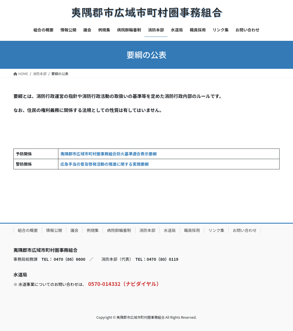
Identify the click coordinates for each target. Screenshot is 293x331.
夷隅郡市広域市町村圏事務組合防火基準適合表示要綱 (108, 154)
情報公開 (54, 230)
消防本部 (147, 230)
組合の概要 (28, 230)
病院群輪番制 (119, 230)
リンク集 (216, 230)
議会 (74, 230)
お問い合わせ (245, 230)
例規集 (93, 230)
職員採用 (192, 230)
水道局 (170, 230)
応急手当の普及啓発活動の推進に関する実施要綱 (104, 164)
